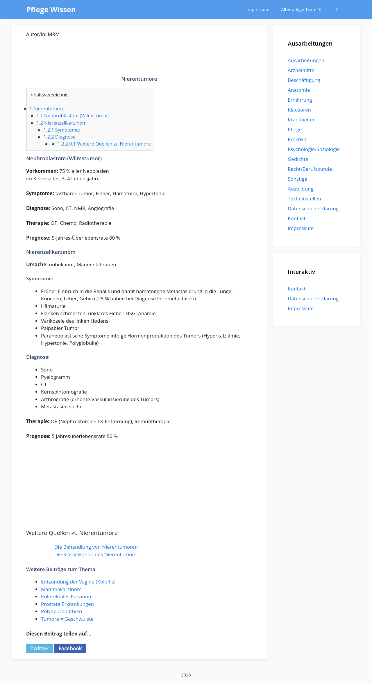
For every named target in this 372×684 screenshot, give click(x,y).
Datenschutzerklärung (313, 208)
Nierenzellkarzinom (61, 123)
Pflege (295, 129)
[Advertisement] (139, 61)
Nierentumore (46, 108)
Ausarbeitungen (306, 60)
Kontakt (297, 218)
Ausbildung (301, 188)
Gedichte (298, 159)
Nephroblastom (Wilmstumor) (73, 115)
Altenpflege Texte (304, 9)
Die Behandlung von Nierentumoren (96, 546)
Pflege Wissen (51, 9)
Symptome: (61, 130)
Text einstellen (304, 198)
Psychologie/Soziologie (314, 149)
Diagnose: (60, 137)
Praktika (297, 139)
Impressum (257, 9)
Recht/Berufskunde (310, 169)
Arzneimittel (302, 70)
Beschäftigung (304, 80)
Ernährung (300, 99)
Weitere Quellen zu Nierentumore (104, 144)
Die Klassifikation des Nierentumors (95, 554)
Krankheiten (302, 119)
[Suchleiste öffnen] (337, 9)
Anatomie (299, 90)
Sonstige (297, 178)
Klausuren (299, 109)
